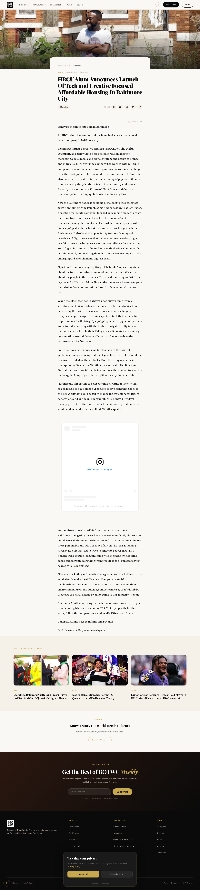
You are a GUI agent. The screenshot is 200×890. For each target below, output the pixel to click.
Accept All (83, 874)
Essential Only (116, 874)
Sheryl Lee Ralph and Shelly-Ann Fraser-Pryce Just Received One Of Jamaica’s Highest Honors (40, 696)
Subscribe (171, 5)
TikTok (159, 840)
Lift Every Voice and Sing (123, 846)
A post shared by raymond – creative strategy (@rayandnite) (100, 506)
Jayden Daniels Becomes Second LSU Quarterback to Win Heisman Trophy (93, 696)
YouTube (160, 846)
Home (60, 66)
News (67, 66)
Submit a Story (100, 740)
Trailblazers (39, 5)
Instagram (161, 826)
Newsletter (118, 833)
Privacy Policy (74, 866)
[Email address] (89, 791)
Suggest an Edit (135, 122)
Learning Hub (75, 846)
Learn (80, 5)
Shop (187, 5)
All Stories (73, 840)
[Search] (157, 4)
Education (64, 107)
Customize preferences (100, 883)
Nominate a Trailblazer (122, 840)
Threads (160, 833)
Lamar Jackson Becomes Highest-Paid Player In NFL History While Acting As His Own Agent (158, 696)
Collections (56, 5)
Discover (24, 5)
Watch (70, 5)
